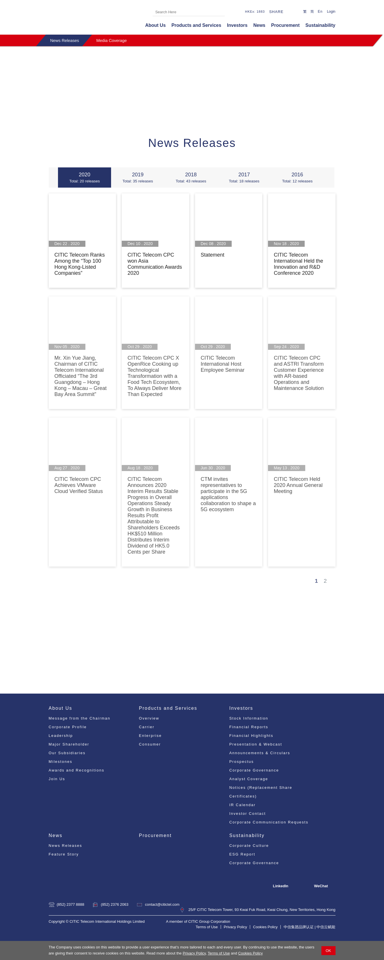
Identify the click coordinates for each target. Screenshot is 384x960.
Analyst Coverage (248, 779)
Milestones (60, 761)
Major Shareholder (69, 744)
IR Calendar (242, 805)
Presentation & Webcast (255, 744)
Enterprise (150, 735)
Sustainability (320, 25)
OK (328, 950)
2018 (191, 177)
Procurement (285, 25)
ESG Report (242, 854)
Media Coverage (111, 40)
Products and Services (196, 25)
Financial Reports (248, 727)
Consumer (150, 744)
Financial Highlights (251, 735)
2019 (137, 177)
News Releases (64, 40)
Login (331, 12)
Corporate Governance (254, 770)
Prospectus (241, 761)
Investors (237, 25)
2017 (244, 177)
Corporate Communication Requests (268, 822)
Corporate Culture (249, 845)
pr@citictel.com (241, 650)
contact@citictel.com (162, 904)
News (259, 25)
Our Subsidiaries (67, 753)
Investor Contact (247, 813)
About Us (155, 25)
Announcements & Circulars (259, 753)
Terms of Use (219, 953)
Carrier (147, 727)
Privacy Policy (194, 953)
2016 (297, 177)
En (320, 12)
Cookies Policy (250, 953)
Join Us (57, 779)
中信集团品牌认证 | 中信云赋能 (310, 927)
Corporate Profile (68, 727)
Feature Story (64, 854)
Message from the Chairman (79, 718)
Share (276, 12)
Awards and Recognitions (76, 770)
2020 (84, 177)
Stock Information (248, 718)
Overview (149, 718)
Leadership (61, 735)
